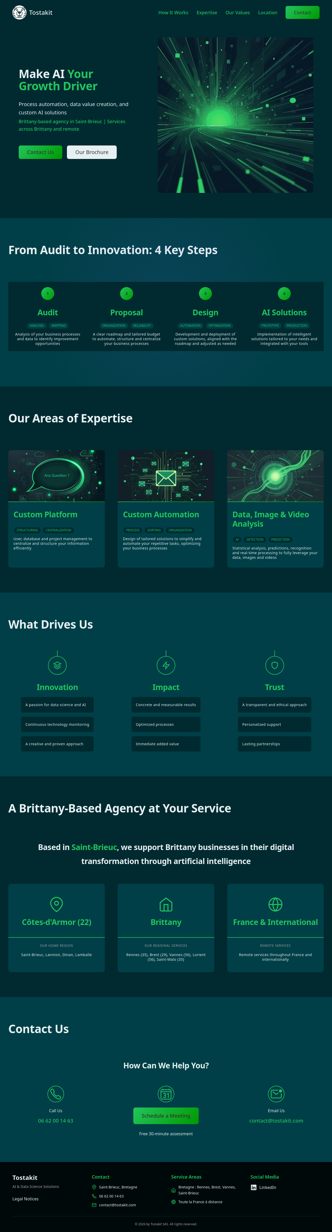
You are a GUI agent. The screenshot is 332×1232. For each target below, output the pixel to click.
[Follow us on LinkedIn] (285, 1187)
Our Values (238, 12)
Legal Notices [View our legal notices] (25, 1199)
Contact (302, 12)
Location (268, 12)
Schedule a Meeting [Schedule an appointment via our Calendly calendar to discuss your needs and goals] (166, 1115)
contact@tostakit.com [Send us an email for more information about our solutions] (276, 1120)
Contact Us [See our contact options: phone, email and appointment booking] (40, 152)
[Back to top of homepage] (19, 12)
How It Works (173, 12)
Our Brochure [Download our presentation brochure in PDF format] (91, 152)
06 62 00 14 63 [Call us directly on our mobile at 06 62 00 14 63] (55, 1120)
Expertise (207, 12)
